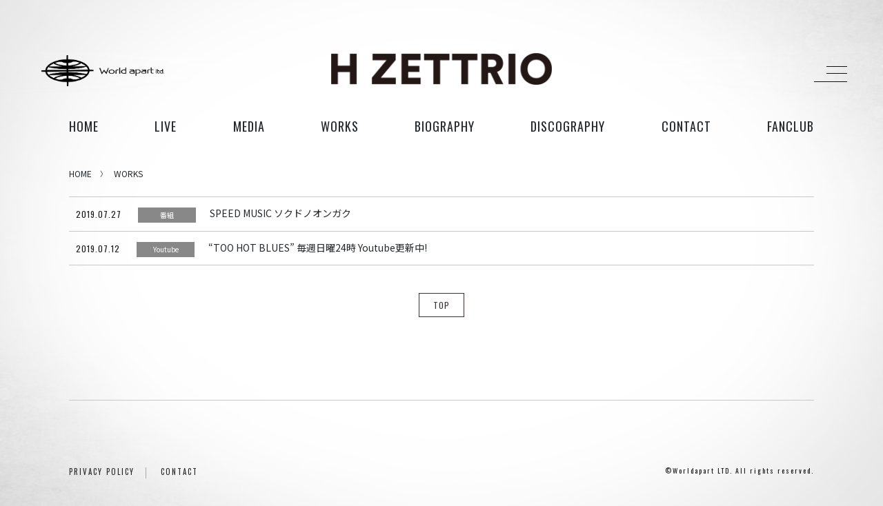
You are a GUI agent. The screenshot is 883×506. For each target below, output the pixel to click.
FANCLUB (790, 126)
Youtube (166, 249)
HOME (84, 126)
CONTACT (179, 471)
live (166, 126)
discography (567, 126)
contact (686, 126)
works (340, 126)
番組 (167, 215)
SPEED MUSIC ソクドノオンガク (280, 213)
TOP (441, 305)
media (249, 126)
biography (445, 126)
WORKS (128, 173)
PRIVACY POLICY (102, 471)
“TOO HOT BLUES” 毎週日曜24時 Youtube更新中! (317, 247)
